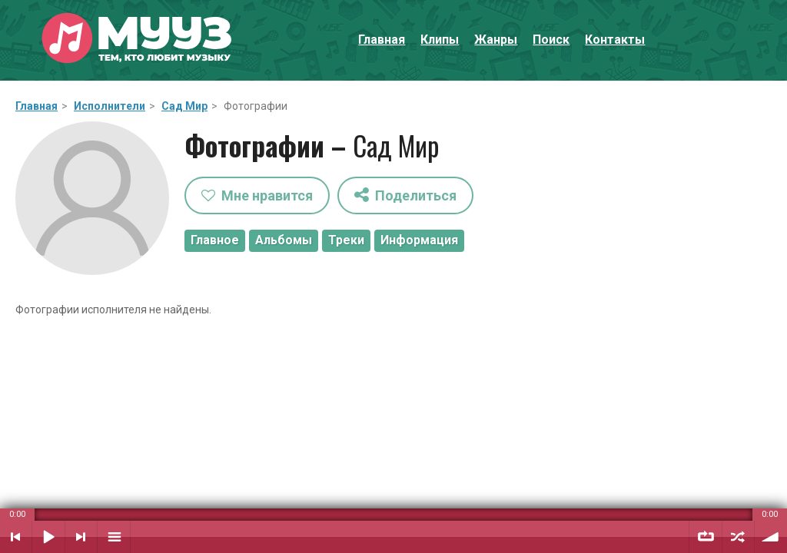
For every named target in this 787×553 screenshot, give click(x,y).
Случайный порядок (738, 537)
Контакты (615, 39)
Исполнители (109, 106)
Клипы (439, 39)
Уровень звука (771, 537)
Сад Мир (184, 106)
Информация (419, 240)
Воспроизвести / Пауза (48, 537)
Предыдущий (16, 537)
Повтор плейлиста (705, 537)
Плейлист (114, 537)
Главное (215, 240)
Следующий (81, 537)
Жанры (495, 39)
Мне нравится (257, 195)
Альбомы (283, 240)
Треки (346, 240)
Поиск (551, 39)
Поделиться (405, 195)
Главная (381, 39)
